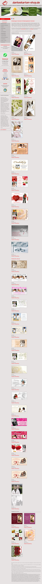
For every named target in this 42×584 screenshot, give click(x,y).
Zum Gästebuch (3, 129)
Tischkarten (3, 38)
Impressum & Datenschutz (33, 5)
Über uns (14, 5)
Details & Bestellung (15, 54)
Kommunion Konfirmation (3, 34)
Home (11, 5)
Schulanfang (3, 31)
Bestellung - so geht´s (20, 5)
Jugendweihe (3, 35)
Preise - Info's (3, 40)
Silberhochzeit (3, 23)
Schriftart (31, 29)
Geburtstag (3, 28)
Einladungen (4, 22)
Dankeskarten (4, 20)
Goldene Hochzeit (4, 25)
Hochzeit (2, 18)
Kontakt (26, 5)
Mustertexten (23, 29)
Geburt (2, 26)
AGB (40, 5)
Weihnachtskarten (4, 37)
